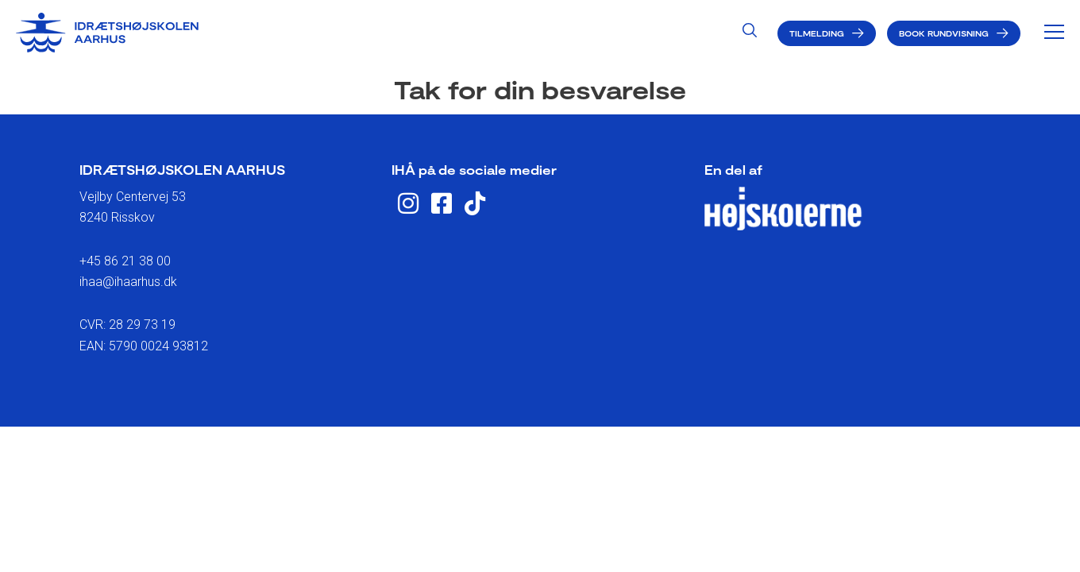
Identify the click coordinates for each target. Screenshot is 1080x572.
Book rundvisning (944, 33)
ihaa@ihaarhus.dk (128, 281)
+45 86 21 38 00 (125, 261)
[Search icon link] (749, 31)
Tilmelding (816, 33)
